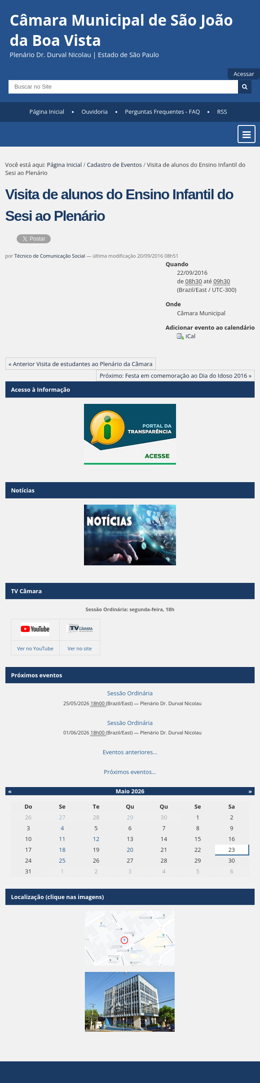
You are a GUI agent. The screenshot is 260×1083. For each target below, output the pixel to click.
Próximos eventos (36, 675)
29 (130, 817)
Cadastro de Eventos (114, 165)
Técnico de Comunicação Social (49, 255)
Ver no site (79, 648)
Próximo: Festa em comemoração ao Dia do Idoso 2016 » (175, 375)
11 (62, 839)
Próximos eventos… (130, 772)
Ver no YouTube (35, 648)
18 (62, 850)
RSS (222, 111)
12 (96, 839)
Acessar (244, 74)
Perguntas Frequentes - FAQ (162, 111)
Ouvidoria (94, 111)
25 (62, 860)
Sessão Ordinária (130, 693)
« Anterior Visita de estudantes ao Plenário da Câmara (81, 364)
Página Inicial (46, 111)
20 (130, 850)
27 (62, 817)
